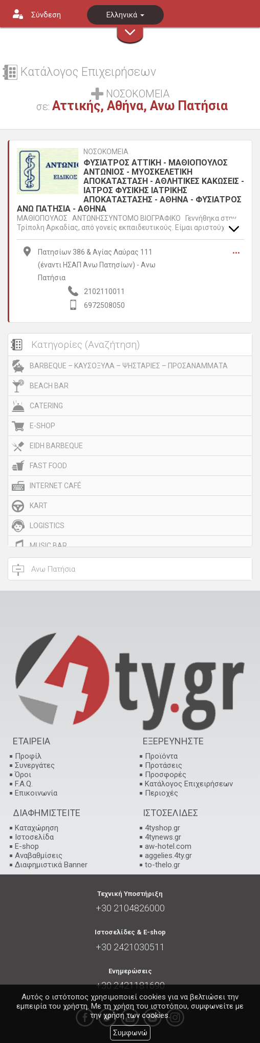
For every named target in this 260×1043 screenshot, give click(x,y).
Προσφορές (165, 774)
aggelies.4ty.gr (168, 855)
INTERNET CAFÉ (55, 486)
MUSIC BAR (48, 545)
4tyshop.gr (162, 827)
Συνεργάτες (35, 765)
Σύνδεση (46, 14)
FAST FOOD (48, 466)
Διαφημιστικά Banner (51, 864)
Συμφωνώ (130, 1032)
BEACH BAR (49, 386)
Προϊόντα (161, 756)
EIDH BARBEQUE (56, 446)
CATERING (46, 406)
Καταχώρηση (36, 827)
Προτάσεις (163, 765)
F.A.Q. (24, 783)
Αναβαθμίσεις (38, 855)
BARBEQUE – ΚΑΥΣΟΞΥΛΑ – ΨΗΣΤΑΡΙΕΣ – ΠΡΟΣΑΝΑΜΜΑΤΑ (129, 366)
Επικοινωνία (36, 793)
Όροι (23, 774)
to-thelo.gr (162, 864)
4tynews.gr (163, 837)
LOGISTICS (47, 526)
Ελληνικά (125, 14)
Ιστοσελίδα (34, 837)
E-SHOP (42, 426)
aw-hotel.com (168, 846)
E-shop (27, 846)
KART (39, 506)
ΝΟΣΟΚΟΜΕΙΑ (105, 152)
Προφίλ (28, 756)
